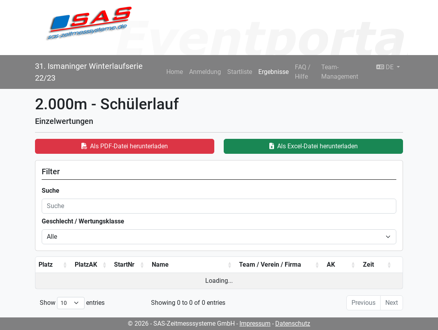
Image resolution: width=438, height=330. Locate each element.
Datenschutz (292, 323)
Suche (50, 190)
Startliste (239, 72)
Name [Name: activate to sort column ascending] (160, 264)
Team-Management (339, 71)
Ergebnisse (273, 72)
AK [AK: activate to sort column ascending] (331, 264)
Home (174, 72)
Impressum (255, 323)
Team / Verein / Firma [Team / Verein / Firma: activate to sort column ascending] (270, 264)
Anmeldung (205, 72)
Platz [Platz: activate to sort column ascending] (46, 264)
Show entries (72, 303)
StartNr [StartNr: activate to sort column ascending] (124, 264)
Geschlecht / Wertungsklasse (83, 221)
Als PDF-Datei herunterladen (124, 146)
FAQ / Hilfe (303, 71)
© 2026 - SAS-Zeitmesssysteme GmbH (181, 323)
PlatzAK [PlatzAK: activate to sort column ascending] (86, 264)
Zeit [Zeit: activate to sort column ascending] (368, 264)
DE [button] (385, 67)
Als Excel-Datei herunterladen (313, 146)
